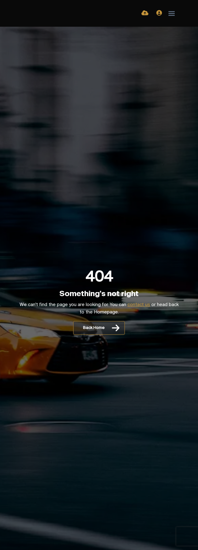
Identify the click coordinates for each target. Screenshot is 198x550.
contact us (138, 304)
